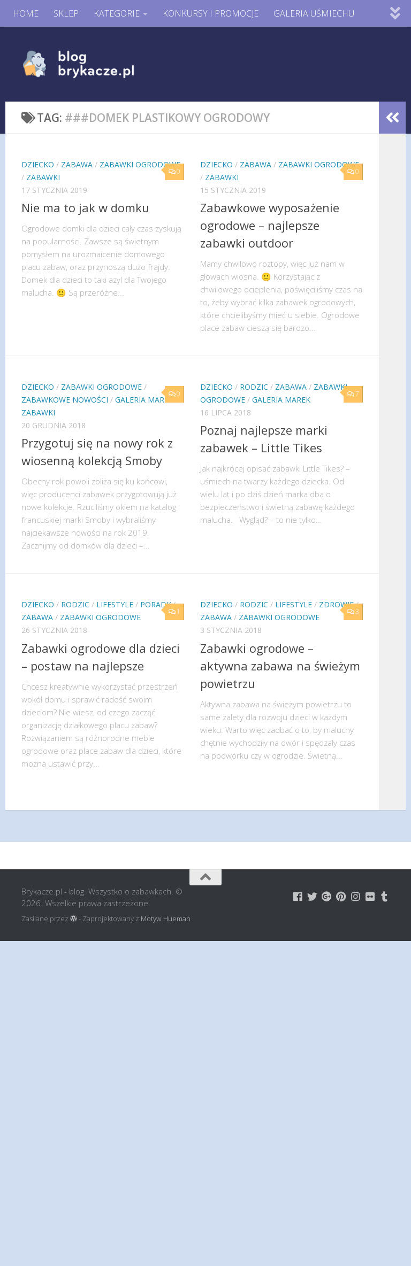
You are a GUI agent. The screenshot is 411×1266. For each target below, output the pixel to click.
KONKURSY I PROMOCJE (210, 13)
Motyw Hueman (166, 918)
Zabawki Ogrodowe (140, 164)
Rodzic (254, 387)
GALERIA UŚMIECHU (313, 13)
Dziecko (37, 164)
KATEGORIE (117, 13)
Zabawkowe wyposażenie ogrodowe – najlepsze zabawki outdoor (269, 225)
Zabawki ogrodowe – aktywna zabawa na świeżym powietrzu (280, 665)
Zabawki (43, 177)
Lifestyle (114, 604)
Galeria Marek (144, 400)
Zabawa (77, 164)
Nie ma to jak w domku (85, 207)
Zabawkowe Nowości (64, 400)
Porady (155, 604)
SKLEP (66, 13)
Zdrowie (336, 604)
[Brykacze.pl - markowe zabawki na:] (298, 896)
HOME (26, 13)
